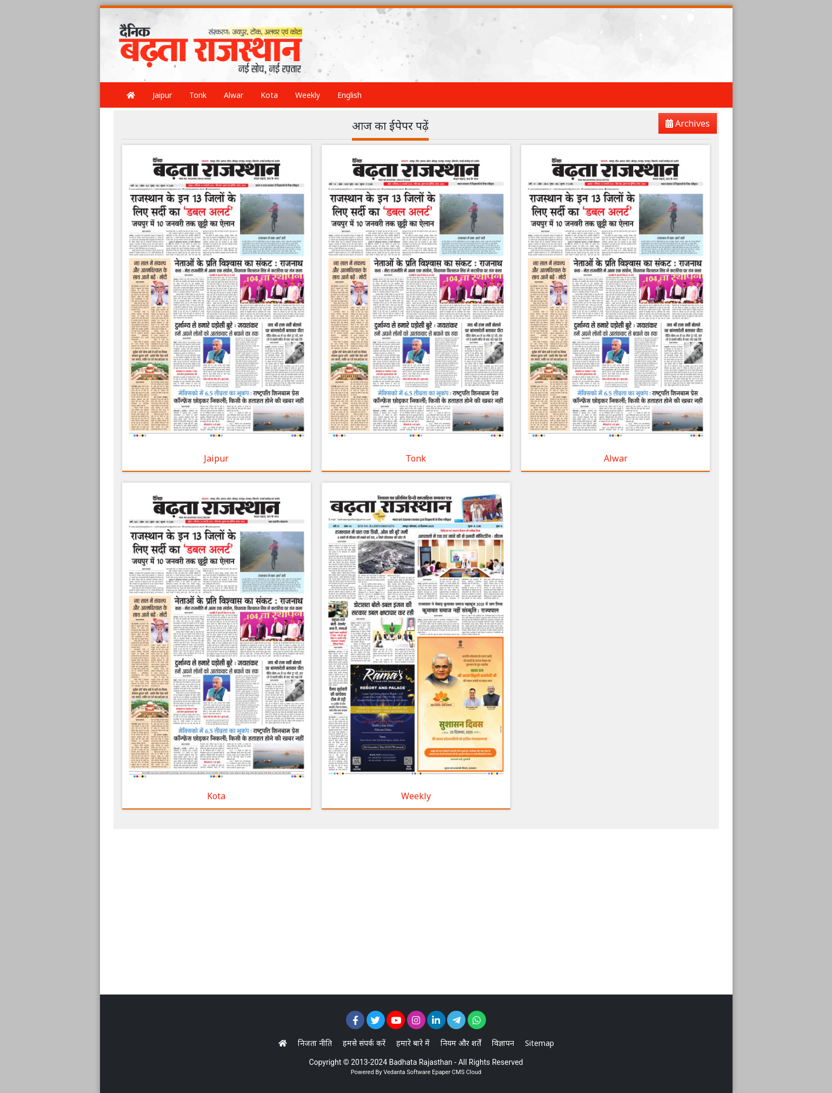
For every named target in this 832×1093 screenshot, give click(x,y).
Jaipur (162, 95)
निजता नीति (315, 1043)
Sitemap (539, 1043)
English (349, 95)
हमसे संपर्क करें (364, 1043)
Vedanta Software (406, 1072)
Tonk (198, 95)
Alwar (233, 95)
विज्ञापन (503, 1043)
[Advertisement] (516, 35)
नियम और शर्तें (461, 1043)
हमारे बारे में (413, 1043)
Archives (684, 125)
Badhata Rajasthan (420, 1062)
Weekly (307, 95)
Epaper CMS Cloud (456, 1072)
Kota (269, 95)
